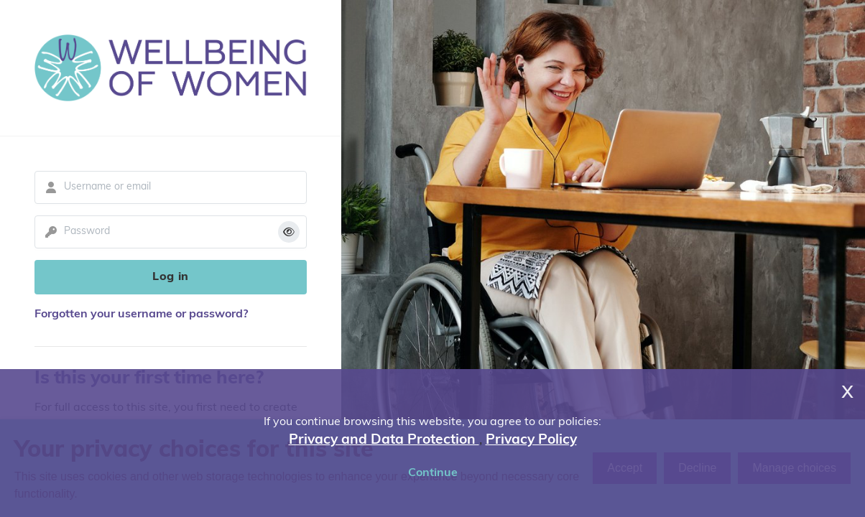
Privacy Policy (531, 440)
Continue (433, 473)
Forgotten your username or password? (141, 314)
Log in (170, 277)
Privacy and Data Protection (384, 440)
